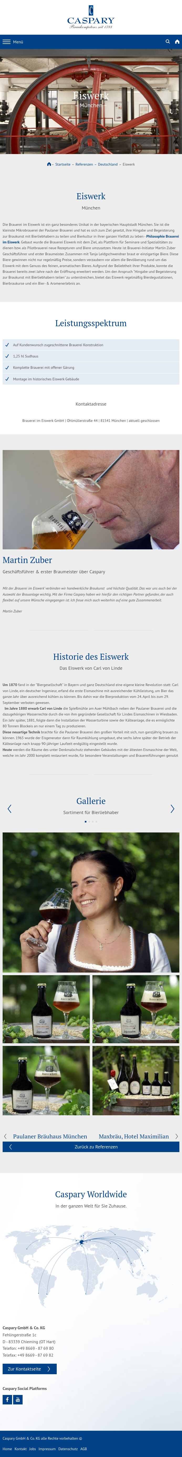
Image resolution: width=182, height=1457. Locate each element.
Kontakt (20, 1448)
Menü (13, 41)
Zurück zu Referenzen (96, 1147)
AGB (83, 1448)
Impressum (47, 1448)
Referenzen (84, 164)
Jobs (32, 1448)
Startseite (63, 164)
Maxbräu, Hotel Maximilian (134, 1136)
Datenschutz (68, 1448)
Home (7, 1448)
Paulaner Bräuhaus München (50, 1136)
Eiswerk (129, 164)
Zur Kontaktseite (24, 1369)
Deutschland (108, 164)
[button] (9, 809)
